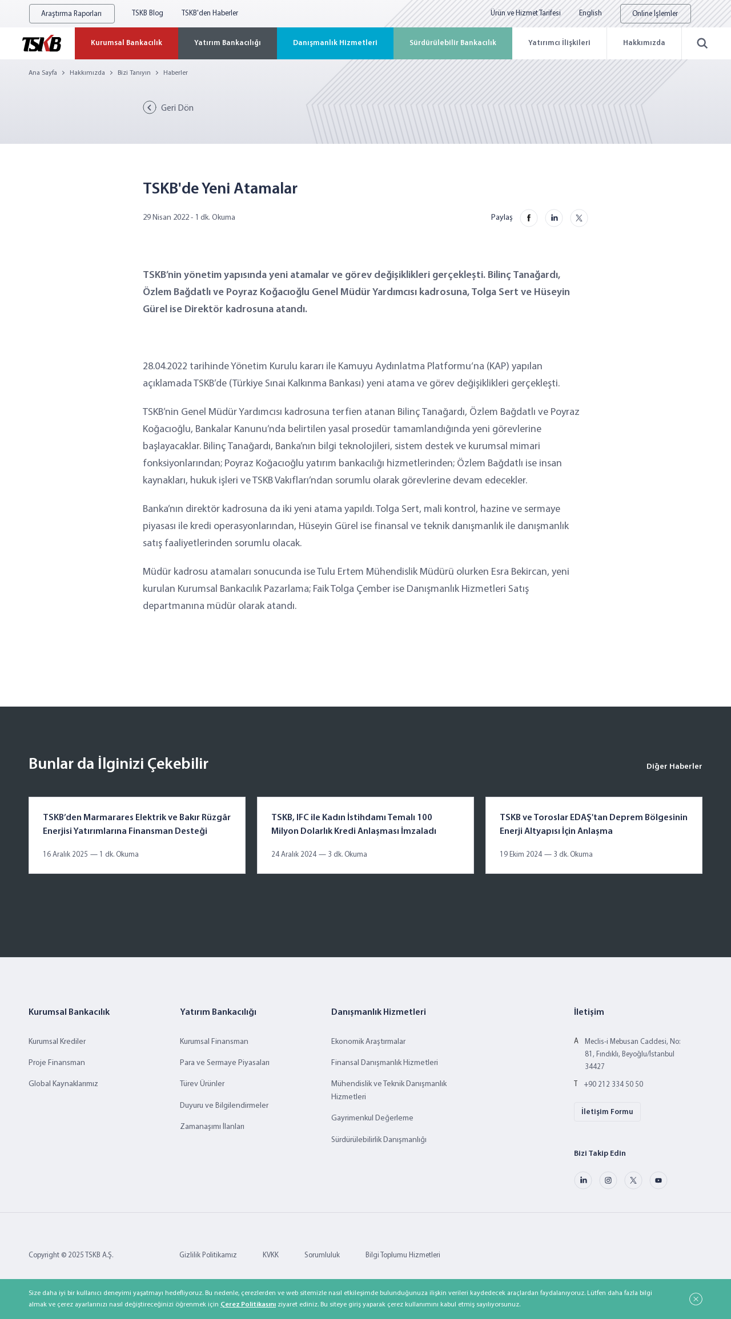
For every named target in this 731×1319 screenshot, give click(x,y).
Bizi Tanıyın (134, 73)
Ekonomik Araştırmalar (368, 1042)
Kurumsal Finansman (214, 1042)
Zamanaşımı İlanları (212, 1127)
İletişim (589, 1012)
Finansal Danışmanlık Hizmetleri (384, 1063)
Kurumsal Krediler (57, 1042)
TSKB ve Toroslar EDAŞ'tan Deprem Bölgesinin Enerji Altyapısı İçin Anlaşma (594, 824)
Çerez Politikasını (248, 1304)
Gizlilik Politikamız (208, 1255)
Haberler (175, 73)
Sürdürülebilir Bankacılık (452, 43)
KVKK (271, 1255)
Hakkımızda (644, 43)
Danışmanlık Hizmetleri (335, 43)
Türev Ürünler (202, 1084)
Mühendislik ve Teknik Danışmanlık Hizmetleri (389, 1090)
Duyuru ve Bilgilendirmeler (224, 1106)
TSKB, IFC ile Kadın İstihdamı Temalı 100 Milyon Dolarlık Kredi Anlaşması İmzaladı (353, 824)
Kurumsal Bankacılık (126, 43)
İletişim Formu (607, 1112)
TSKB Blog (147, 13)
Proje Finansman (57, 1063)
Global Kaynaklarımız (63, 1084)
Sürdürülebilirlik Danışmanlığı (379, 1140)
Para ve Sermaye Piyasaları (225, 1063)
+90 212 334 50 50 (613, 1084)
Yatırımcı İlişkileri (559, 43)
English (590, 13)
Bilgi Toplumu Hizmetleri (403, 1255)
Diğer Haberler (674, 767)
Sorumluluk (322, 1255)
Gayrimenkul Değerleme (372, 1118)
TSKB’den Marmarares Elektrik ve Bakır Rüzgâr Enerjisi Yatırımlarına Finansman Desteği (137, 824)
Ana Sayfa (43, 73)
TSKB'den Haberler (210, 13)
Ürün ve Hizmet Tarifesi (526, 13)
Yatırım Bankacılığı (227, 43)
